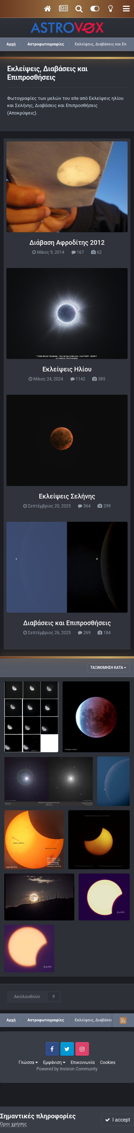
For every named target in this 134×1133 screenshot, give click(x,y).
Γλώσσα (28, 1062)
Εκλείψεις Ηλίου (67, 369)
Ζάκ (22, 861)
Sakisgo (85, 744)
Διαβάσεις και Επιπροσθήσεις (67, 623)
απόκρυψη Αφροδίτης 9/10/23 (113, 782)
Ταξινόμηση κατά (108, 668)
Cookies (107, 1062)
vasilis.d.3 (112, 797)
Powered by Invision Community (67, 1068)
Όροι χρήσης (13, 1124)
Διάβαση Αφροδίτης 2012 (67, 242)
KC (85, 861)
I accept (117, 1120)
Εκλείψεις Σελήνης (67, 496)
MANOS (27, 797)
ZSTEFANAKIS (33, 744)
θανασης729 (31, 912)
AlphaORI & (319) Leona (34, 789)
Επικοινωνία (83, 1062)
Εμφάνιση (54, 1062)
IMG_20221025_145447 (34, 852)
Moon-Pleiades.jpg (28, 735)
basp (98, 912)
